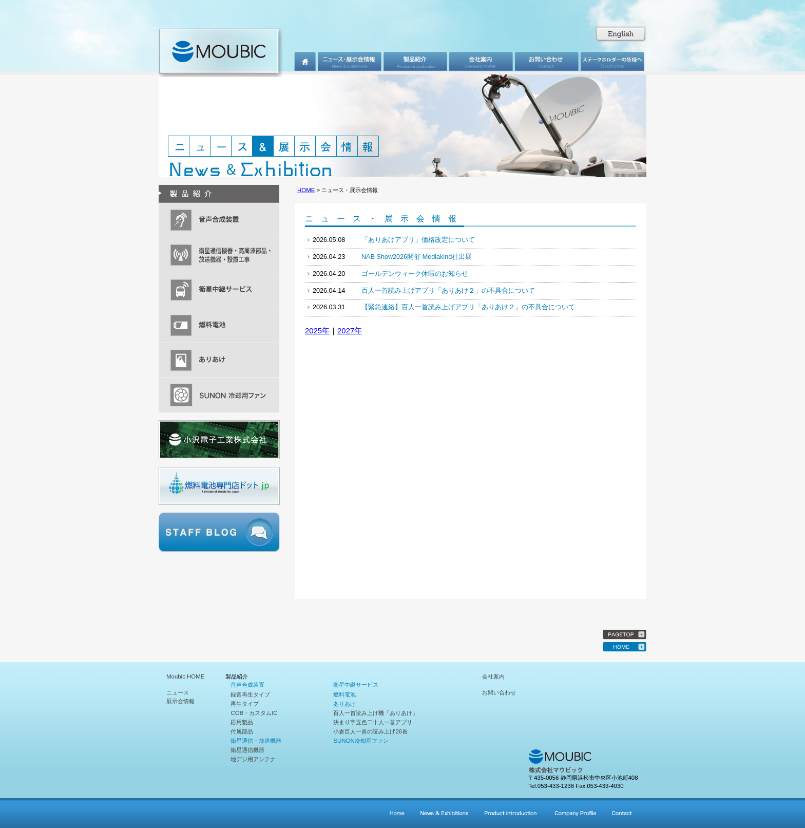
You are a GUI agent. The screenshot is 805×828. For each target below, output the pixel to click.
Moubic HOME (185, 676)
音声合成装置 (247, 685)
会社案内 (493, 676)
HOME (306, 190)
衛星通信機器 (247, 750)
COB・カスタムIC (254, 713)
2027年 (349, 331)
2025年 (317, 331)
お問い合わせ (499, 692)
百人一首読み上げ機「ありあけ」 (375, 713)
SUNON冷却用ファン (360, 741)
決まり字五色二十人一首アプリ (372, 722)
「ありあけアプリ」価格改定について (418, 239)
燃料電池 (344, 694)
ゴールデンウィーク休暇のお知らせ (414, 273)
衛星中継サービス (355, 685)
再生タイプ (245, 704)
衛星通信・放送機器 (256, 741)
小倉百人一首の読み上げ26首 (370, 731)
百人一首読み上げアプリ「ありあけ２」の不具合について (448, 290)
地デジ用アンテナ (253, 759)
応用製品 (242, 722)
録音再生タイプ (250, 694)
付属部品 (242, 731)
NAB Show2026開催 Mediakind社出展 (416, 256)
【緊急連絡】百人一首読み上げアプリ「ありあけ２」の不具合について (468, 307)
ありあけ (344, 704)
